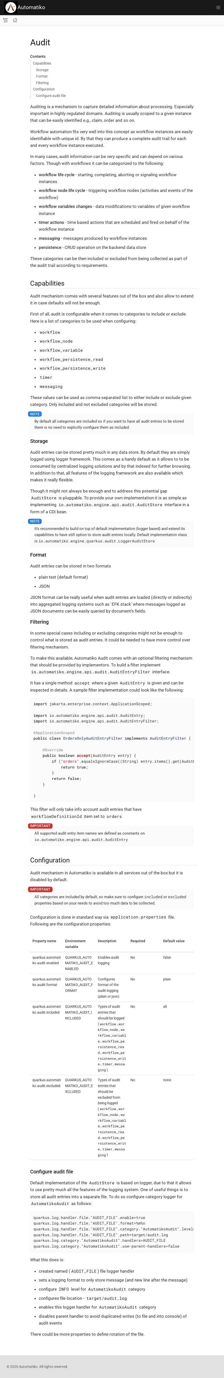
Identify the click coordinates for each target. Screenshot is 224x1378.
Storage (42, 70)
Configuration (44, 89)
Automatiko (24, 7)
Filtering (42, 83)
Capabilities (42, 63)
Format (42, 76)
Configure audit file (51, 96)
